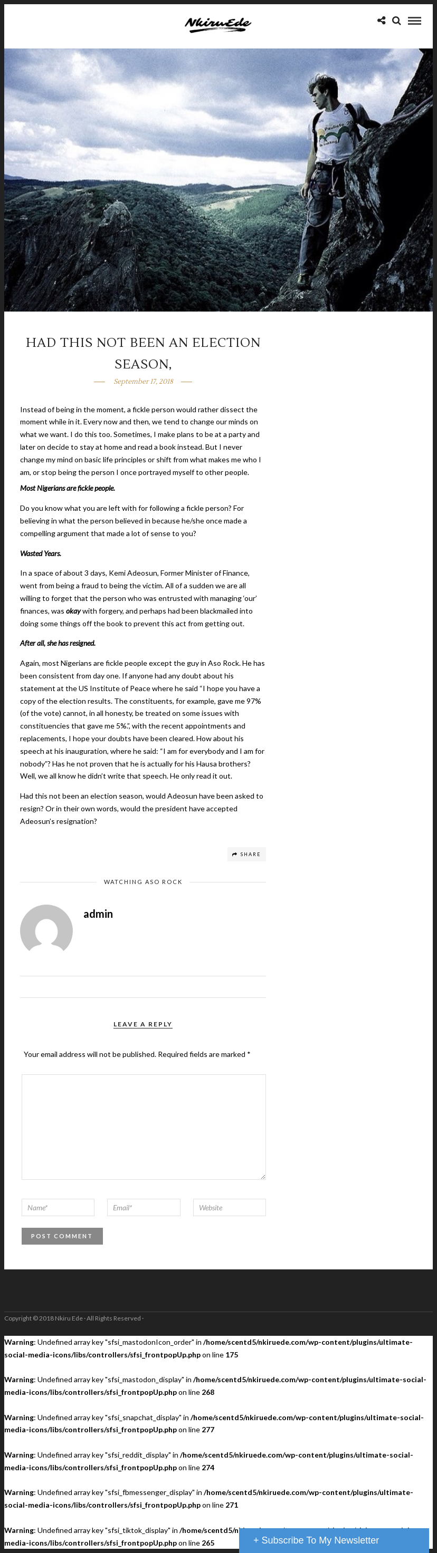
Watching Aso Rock (143, 881)
